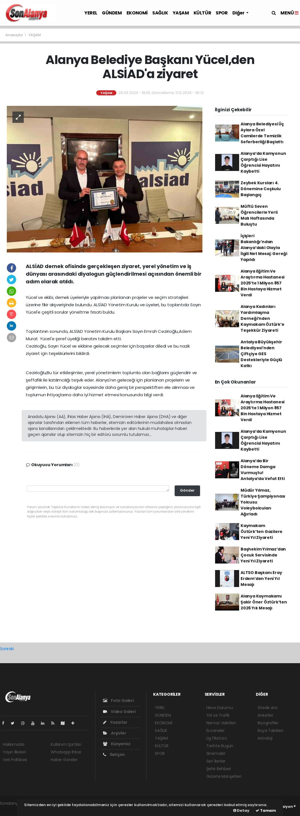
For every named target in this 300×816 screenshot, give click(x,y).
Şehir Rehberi (218, 769)
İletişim (114, 754)
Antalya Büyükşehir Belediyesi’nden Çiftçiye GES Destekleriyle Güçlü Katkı (261, 354)
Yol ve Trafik (218, 715)
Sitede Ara (267, 707)
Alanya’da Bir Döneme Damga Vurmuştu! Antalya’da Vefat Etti (263, 469)
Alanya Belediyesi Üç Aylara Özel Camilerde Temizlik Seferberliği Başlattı (262, 133)
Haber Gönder (64, 760)
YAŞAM (181, 13)
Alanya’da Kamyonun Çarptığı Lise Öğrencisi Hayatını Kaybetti (263, 162)
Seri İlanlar (216, 761)
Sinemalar (216, 753)
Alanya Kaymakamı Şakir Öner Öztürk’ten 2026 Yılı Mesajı (264, 602)
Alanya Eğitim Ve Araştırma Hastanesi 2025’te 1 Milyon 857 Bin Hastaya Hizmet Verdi (262, 283)
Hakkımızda (13, 744)
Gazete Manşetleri (223, 776)
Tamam (266, 810)
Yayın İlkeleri (14, 752)
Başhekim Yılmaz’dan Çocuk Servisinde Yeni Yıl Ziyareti (263, 555)
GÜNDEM (112, 13)
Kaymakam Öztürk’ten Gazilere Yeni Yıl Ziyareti (261, 531)
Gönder (187, 490)
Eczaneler (215, 730)
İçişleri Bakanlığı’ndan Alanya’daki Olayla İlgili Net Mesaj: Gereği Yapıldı (264, 247)
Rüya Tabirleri (270, 730)
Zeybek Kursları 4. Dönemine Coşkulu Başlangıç (261, 189)
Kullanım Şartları (66, 744)
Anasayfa (14, 35)
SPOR (222, 13)
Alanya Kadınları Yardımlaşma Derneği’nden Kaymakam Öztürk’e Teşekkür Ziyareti (262, 318)
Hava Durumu (219, 707)
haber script (11, 809)
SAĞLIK (160, 13)
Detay (241, 810)
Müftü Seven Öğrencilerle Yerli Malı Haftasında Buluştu (259, 215)
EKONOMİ (137, 13)
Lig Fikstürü (216, 738)
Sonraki (7, 649)
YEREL (90, 13)
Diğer (238, 13)
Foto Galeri (118, 700)
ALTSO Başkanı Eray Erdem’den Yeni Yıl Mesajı (261, 578)
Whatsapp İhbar (66, 752)
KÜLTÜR (202, 13)
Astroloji (265, 738)
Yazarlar (115, 722)
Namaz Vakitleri (221, 723)
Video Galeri (119, 711)
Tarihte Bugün (219, 746)
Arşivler (114, 733)
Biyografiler (268, 723)
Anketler (265, 715)
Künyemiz (116, 744)
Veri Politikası (15, 760)
